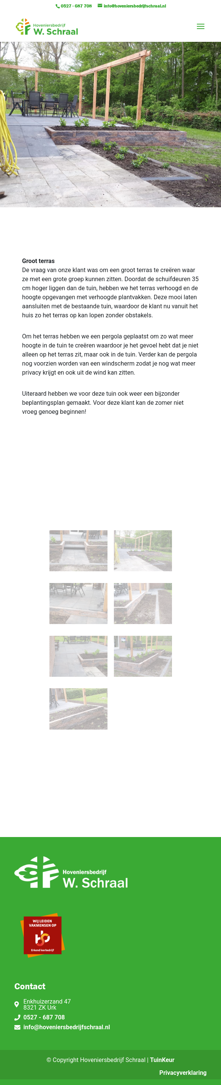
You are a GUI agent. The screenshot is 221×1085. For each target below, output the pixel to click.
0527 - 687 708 (44, 1017)
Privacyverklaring (183, 1072)
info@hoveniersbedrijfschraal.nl (66, 1027)
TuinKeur (162, 1060)
